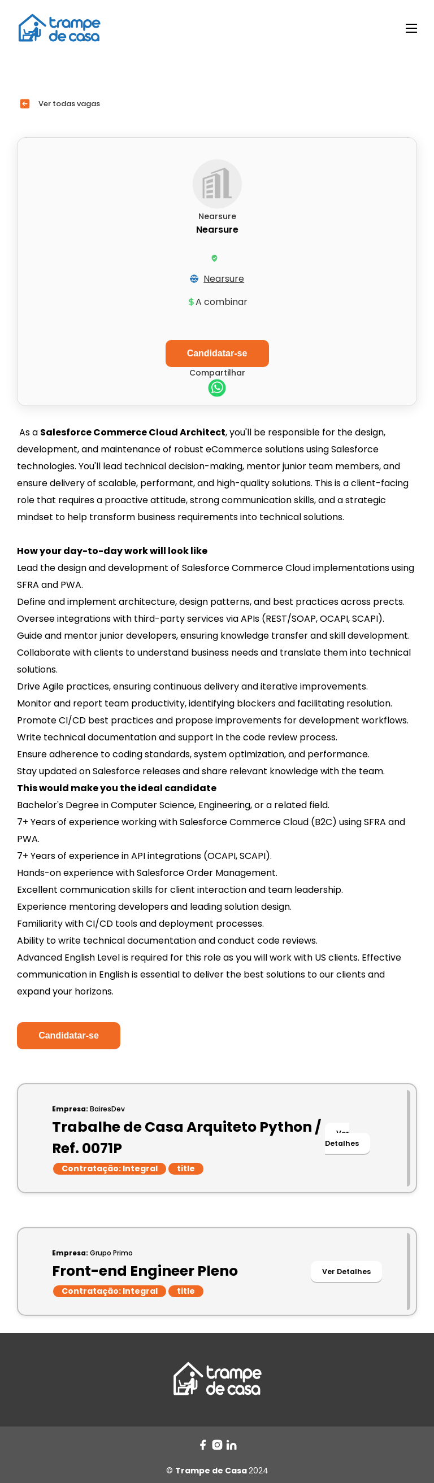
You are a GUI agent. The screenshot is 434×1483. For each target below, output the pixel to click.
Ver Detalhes (342, 1138)
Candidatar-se (68, 1035)
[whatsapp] (217, 389)
